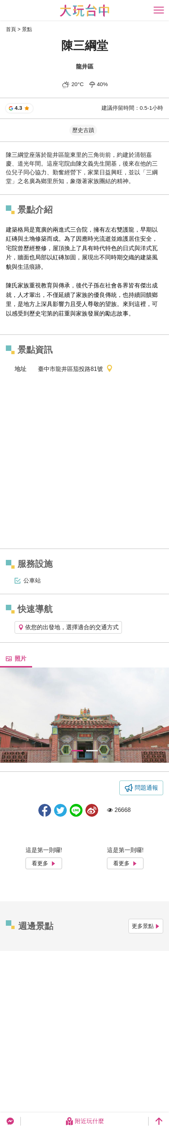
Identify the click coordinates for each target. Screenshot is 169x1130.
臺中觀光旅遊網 (84, 10)
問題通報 (146, 788)
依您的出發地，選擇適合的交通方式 (68, 627)
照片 (16, 658)
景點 (27, 29)
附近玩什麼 (84, 1121)
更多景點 (146, 926)
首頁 (11, 29)
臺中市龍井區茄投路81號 (75, 369)
